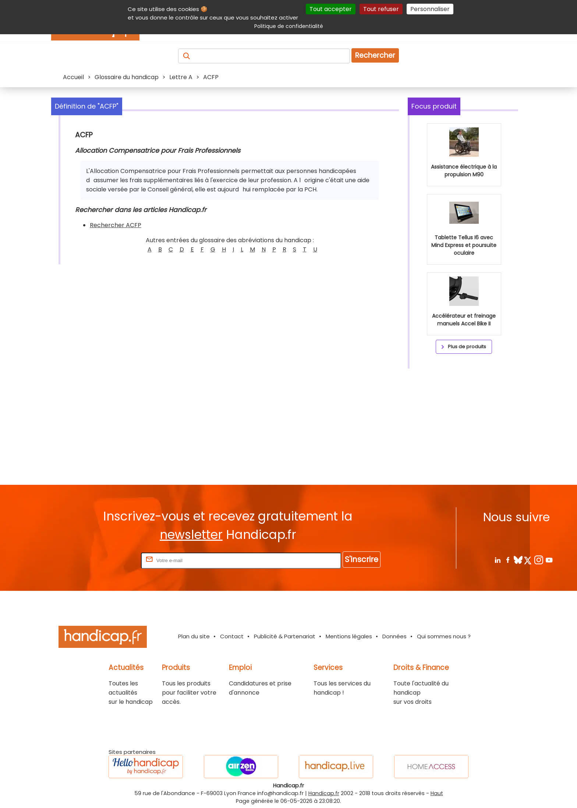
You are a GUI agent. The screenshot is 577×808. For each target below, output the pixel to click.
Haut (437, 793)
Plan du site (194, 636)
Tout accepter (330, 9)
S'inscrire (361, 559)
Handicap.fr (323, 793)
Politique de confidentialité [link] (288, 26)
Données (394, 636)
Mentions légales (349, 636)
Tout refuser (381, 9)
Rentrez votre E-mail (110, 560)
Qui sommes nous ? (444, 636)
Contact (232, 636)
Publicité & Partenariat (284, 636)
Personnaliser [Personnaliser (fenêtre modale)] (430, 9)
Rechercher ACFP (115, 225)
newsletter (191, 534)
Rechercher (375, 55)
